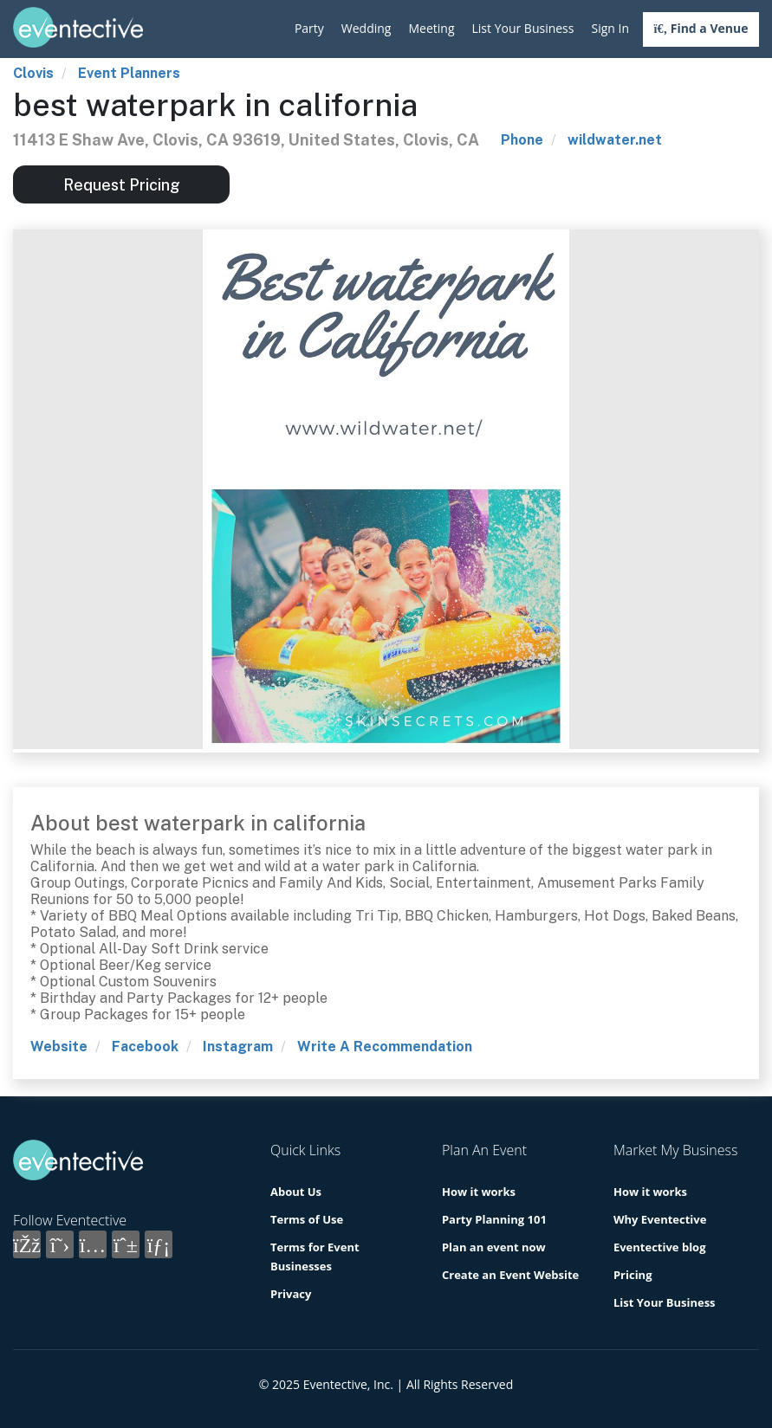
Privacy (290, 1294)
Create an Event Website (510, 1275)
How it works (479, 1191)
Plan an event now (494, 1247)
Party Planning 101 (494, 1219)
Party (309, 28)
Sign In (610, 28)
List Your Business (523, 28)
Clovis (33, 73)
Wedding (366, 28)
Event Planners (129, 73)
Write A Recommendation (384, 1046)
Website (59, 1046)
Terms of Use (306, 1219)
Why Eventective (659, 1219)
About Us (295, 1191)
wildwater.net (615, 140)
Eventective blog (659, 1247)
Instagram (238, 1046)
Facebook (145, 1046)
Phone (522, 140)
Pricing (632, 1275)
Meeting (431, 28)
